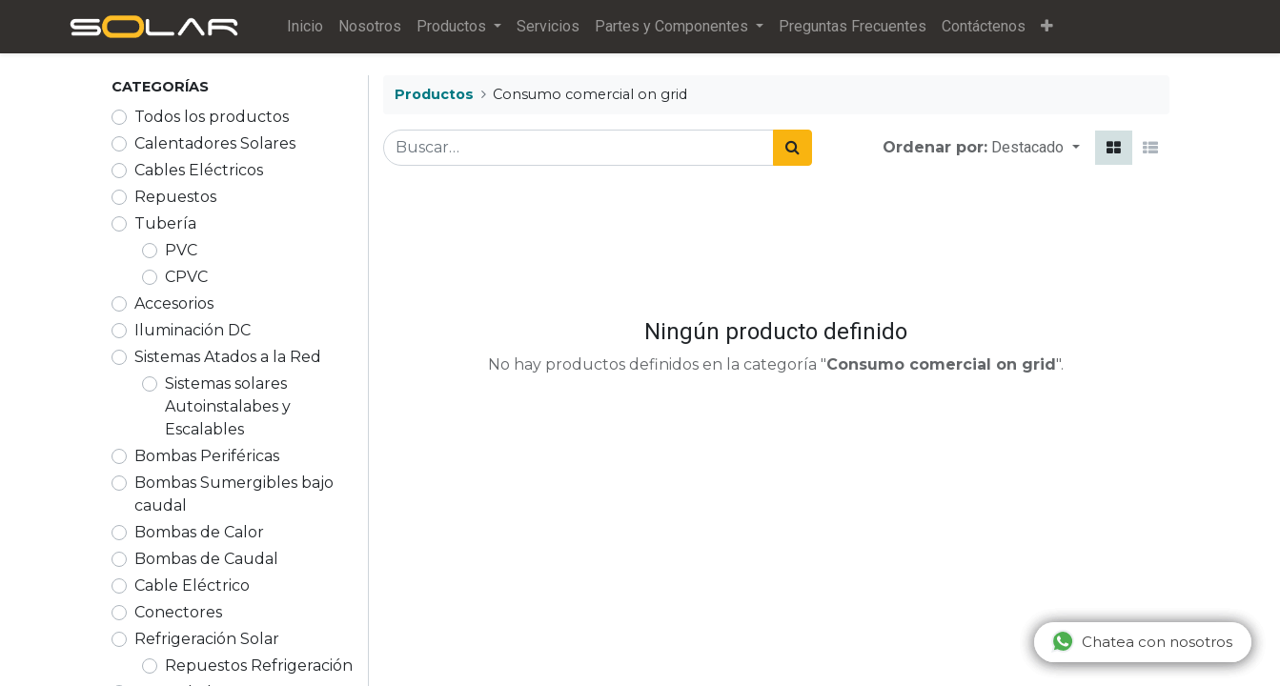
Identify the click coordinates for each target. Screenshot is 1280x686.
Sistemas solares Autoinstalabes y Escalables (228, 406)
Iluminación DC (192, 330)
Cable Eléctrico (192, 585)
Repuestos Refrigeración (259, 665)
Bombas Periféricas (206, 456)
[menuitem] (306, 27)
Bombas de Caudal (206, 559)
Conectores (178, 612)
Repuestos (175, 197)
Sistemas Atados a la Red (227, 357)
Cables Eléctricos (198, 170)
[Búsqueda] (792, 148)
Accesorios (173, 303)
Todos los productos (211, 117)
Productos (434, 94)
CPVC (186, 277)
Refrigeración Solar (206, 639)
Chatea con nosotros (1141, 641)
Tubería (165, 223)
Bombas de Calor (199, 532)
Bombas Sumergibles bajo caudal (234, 494)
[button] (1048, 27)
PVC (181, 250)
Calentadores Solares (214, 143)
